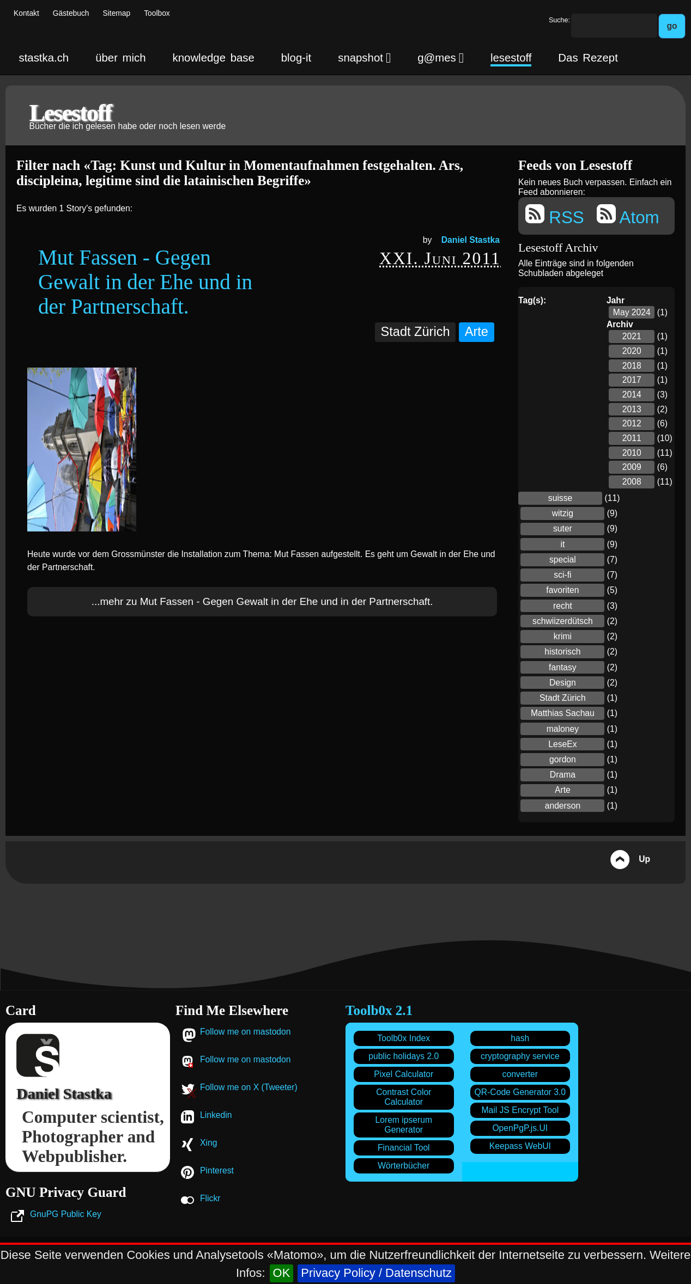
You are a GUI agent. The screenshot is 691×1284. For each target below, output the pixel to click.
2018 (631, 365)
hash (520, 1038)
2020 (631, 351)
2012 (631, 423)
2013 (631, 409)
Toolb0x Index (403, 1038)
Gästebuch (71, 13)
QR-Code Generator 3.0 (520, 1092)
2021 (631, 336)
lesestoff (511, 58)
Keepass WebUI (520, 1146)
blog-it (296, 58)
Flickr (210, 1198)
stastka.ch (44, 58)
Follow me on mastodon (245, 1031)
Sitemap (117, 13)
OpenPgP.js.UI (520, 1128)
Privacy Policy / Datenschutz (376, 1273)
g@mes (440, 58)
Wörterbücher (403, 1165)
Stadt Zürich (415, 332)
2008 (631, 481)
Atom (628, 215)
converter (520, 1074)
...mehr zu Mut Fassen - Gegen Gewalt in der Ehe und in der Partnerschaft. (262, 601)
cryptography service (520, 1056)
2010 (631, 452)
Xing (208, 1142)
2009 (631, 467)
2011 (631, 438)
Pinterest (217, 1170)
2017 (631, 379)
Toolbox (157, 13)
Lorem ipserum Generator (403, 1124)
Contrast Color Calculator (403, 1096)
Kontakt (26, 13)
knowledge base (213, 58)
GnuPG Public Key (65, 1214)
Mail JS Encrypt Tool (520, 1110)
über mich (120, 58)
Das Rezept (587, 58)
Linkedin (216, 1115)
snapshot (364, 58)
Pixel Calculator (403, 1074)
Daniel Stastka (470, 239)
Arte (476, 332)
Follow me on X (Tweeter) (249, 1087)
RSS (554, 215)
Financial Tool (404, 1147)
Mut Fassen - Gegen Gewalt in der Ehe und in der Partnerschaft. (145, 282)
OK (281, 1273)
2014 (631, 394)
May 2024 (632, 312)
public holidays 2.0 (403, 1056)
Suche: (559, 20)
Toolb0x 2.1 (379, 1010)
